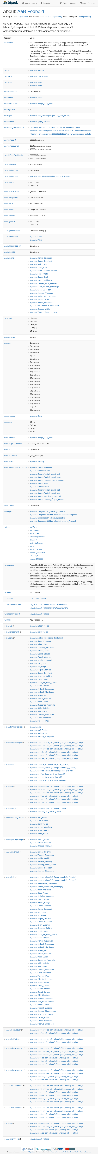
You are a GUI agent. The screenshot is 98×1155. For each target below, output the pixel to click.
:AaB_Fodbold (39, 614)
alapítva (10, 164)
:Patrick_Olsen (39, 1005)
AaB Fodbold (30, 11)
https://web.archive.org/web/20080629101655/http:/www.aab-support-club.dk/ (60, 134)
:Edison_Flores (39, 626)
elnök (9, 210)
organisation (23, 17)
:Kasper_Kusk (39, 277)
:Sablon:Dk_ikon (40, 471)
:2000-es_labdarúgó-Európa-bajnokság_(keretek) (53, 880)
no (7, 343)
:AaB (35, 727)
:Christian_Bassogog (41, 647)
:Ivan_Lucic (38, 663)
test (8, 450)
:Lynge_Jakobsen (40, 122)
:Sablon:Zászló (39, 487)
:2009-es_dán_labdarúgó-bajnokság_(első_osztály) (54, 796)
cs (9, 786)
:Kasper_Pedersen (41, 868)
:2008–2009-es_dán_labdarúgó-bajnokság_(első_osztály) (56, 1039)
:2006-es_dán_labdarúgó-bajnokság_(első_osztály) (54, 1099)
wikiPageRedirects (14, 727)
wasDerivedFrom (12, 605)
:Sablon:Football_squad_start (45, 493)
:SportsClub (36, 549)
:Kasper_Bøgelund (41, 261)
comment (9, 565)
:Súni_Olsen (38, 711)
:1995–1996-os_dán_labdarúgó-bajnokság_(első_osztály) (56, 1111)
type (7, 527)
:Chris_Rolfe (38, 267)
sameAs (8, 599)
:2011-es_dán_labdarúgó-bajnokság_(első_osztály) (54, 802)
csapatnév (11, 198)
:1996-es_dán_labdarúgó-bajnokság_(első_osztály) (54, 1117)
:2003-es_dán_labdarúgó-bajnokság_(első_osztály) (54, 1077)
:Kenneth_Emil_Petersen (43, 283)
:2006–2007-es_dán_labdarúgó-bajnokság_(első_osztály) (56, 1086)
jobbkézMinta (12, 231)
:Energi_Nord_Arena (41, 104)
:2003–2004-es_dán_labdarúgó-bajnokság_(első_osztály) (56, 1070)
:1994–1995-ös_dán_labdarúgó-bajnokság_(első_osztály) (56, 742)
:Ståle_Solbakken (40, 708)
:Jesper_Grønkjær (40, 670)
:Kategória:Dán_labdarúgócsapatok (47, 511)
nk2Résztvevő (14, 1070)
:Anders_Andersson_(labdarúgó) (46, 638)
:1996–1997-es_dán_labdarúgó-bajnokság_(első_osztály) (56, 1108)
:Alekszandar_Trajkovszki (43, 883)
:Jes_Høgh (38, 667)
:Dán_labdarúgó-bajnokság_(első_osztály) (50, 116)
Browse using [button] (29, 3)
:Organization (37, 537)
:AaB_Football (39, 730)
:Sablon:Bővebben (41, 468)
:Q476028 (36, 559)
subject (8, 511)
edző (8, 204)
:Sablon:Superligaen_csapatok (45, 496)
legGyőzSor (13, 1030)
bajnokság (11, 176)
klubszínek (11, 237)
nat (8, 318)
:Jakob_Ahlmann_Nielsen (43, 271)
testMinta (10, 456)
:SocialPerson (36, 543)
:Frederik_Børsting (41, 861)
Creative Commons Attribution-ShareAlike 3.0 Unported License (71, 1152)
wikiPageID (10, 140)
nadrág (9, 252)
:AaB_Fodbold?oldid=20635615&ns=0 (49, 605)
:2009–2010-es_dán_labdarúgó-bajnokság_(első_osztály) (56, 786)
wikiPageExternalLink (14, 128)
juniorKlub (12, 852)
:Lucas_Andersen (40, 290)
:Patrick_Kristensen (41, 303)
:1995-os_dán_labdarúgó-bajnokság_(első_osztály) (54, 1114)
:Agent (33, 540)
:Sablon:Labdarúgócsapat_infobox (47, 480)
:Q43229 (36, 556)
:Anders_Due (38, 264)
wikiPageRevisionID (13, 155)
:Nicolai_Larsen (39, 299)
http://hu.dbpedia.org (54, 17)
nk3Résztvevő (14, 1086)
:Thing (33, 527)
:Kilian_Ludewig (40, 925)
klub (10, 877)
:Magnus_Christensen (42, 871)
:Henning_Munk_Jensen (43, 865)
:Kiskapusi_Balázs (41, 676)
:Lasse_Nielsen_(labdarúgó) (44, 287)
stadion (9, 438)
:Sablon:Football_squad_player (46, 477)
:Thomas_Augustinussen (43, 312)
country (8, 98)
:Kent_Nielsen (39, 76)
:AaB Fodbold (38, 599)
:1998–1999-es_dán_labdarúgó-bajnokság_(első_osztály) (56, 749)
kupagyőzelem (12, 246)
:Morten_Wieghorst (41, 827)
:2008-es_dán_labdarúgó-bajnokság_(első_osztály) (54, 1042)
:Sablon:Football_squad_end (45, 474)
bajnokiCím (11, 170)
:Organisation (36, 530)
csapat (11, 808)
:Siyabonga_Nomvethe (42, 705)
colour (8, 82)
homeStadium (11, 104)
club (9, 626)
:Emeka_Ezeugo (40, 654)
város (9, 462)
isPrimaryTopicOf (12, 614)
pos (8, 422)
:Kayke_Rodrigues (41, 280)
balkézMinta (11, 191)
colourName (10, 92)
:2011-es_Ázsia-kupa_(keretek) (46, 777)
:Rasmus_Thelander (41, 846)
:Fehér (36, 82)
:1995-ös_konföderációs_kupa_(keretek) (49, 764)
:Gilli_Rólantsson (40, 995)
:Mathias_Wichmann (41, 293)
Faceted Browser (68, 3)
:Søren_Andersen (40, 986)
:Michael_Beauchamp (42, 689)
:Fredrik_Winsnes (40, 657)
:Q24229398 (37, 553)
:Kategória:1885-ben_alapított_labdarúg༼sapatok (53, 521)
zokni (9, 505)
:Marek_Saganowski (41, 941)
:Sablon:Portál (39, 484)
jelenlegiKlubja (14, 839)
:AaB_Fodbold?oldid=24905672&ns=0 (49, 608)
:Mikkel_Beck (38, 695)
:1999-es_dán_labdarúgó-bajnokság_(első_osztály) (54, 1095)
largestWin (9, 110)
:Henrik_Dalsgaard (41, 258)
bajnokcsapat (14, 742)
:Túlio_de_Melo (39, 721)
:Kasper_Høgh (39, 1017)
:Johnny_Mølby (39, 982)
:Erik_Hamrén (39, 818)
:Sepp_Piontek (39, 830)
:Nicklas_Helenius (40, 699)
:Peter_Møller (39, 702)
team (9, 638)
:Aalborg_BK (38, 733)
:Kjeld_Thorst (38, 632)
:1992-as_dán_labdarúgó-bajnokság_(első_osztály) (54, 1092)
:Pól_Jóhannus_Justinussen (44, 306)
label (7, 593)
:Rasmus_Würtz (40, 309)
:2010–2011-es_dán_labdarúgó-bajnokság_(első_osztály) (56, 790)
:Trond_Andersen (40, 718)
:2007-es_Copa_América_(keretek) (47, 774)
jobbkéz (10, 222)
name (9, 258)
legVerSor (12, 1039)
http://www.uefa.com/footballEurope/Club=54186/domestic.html (55, 128)
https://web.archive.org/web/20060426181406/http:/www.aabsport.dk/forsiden (60, 131)
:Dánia (36, 98)
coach (8, 76)
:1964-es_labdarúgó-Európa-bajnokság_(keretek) (53, 877)
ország (9, 416)
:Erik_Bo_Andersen (41, 979)
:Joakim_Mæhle (40, 858)
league (8, 116)
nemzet (9, 337)
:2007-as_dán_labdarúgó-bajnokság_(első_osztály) (54, 758)
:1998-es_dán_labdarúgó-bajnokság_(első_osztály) (54, 755)
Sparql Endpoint (87, 3)
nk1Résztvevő (14, 1048)
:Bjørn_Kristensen (40, 641)
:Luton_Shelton (39, 686)
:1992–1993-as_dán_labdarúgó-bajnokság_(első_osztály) (56, 1089)
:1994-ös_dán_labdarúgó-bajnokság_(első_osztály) (54, 752)
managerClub (12, 632)
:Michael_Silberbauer (42, 692)
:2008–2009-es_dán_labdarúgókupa (48, 808)
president (9, 122)
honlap (9, 216)
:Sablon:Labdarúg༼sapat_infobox (47, 499)
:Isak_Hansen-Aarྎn (41, 1014)
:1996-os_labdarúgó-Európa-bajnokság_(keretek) (53, 768)
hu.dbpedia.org (85, 17)
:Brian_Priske (39, 644)
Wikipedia (31, 1152)
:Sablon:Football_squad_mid (45, 490)
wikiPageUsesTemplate (16, 468)
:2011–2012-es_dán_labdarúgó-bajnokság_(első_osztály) (56, 793)
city (7, 70)
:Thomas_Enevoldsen (42, 714)
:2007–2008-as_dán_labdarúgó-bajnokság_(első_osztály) (56, 746)
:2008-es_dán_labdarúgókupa (45, 812)
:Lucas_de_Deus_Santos (43, 683)
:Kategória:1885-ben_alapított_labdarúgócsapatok (53, 515)
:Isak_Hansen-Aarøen (42, 1002)
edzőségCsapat (15, 818)
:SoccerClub (36, 533)
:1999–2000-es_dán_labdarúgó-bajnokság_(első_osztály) (56, 1102)
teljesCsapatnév (13, 444)
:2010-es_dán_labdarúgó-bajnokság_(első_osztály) (54, 799)
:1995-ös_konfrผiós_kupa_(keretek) (48, 780)
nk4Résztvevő (14, 1108)
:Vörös (36, 86)
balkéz (9, 182)
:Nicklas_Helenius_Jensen (44, 296)
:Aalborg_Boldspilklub (42, 736)
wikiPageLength (12, 146)
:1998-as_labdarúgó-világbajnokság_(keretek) (51, 771)
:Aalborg (37, 70)
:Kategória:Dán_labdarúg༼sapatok (47, 518)
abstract (8, 43)
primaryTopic (12, 1139)
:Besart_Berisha (40, 992)
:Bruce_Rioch (39, 833)
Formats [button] (46, 3)
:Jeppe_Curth (39, 274)
